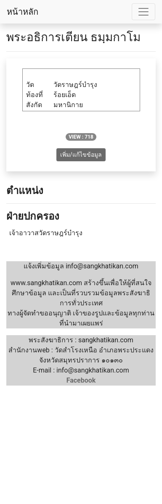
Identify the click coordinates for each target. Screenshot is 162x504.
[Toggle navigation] (143, 11)
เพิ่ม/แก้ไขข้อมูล (81, 154)
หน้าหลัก (22, 12)
